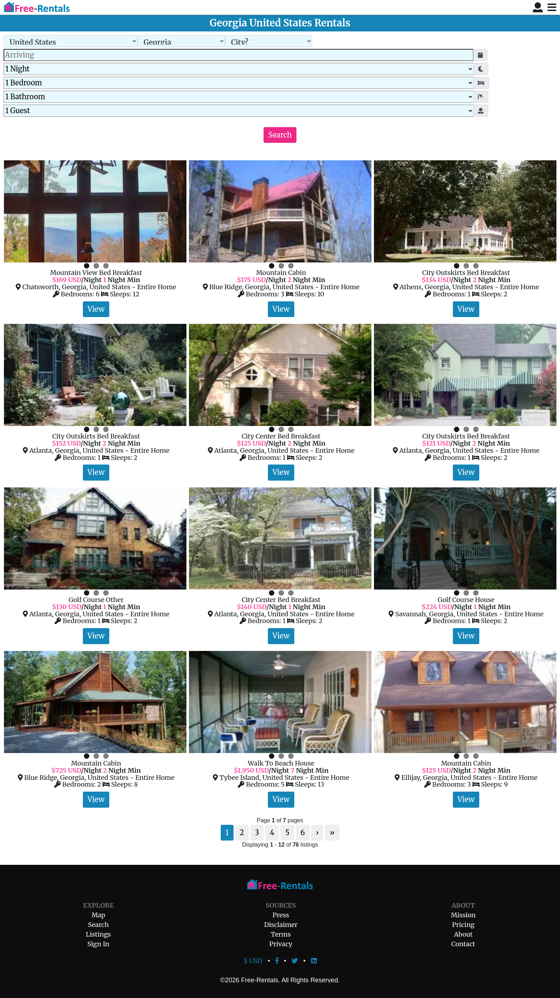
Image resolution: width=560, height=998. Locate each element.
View (96, 309)
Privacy (280, 944)
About (463, 934)
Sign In (99, 944)
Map (98, 915)
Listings (98, 934)
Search (280, 135)
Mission (463, 915)
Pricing (463, 925)
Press (280, 915)
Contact (463, 944)
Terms (281, 934)
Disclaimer (281, 925)
